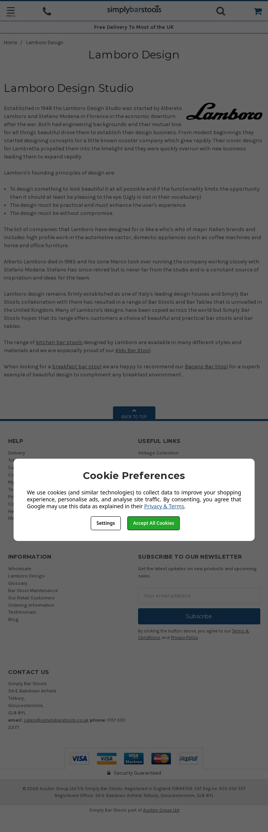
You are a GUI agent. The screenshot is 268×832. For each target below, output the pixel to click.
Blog (13, 619)
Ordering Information (31, 605)
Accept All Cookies (153, 523)
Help (13, 511)
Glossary (17, 583)
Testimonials (22, 612)
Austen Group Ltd (161, 810)
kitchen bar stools (59, 342)
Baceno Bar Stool (206, 366)
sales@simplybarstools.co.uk (56, 720)
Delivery (16, 453)
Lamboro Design (44, 42)
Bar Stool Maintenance (33, 590)
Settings (105, 523)
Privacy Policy (184, 637)
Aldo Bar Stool (132, 350)
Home (10, 42)
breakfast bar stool (76, 366)
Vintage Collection (158, 453)
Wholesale (19, 568)
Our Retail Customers (31, 598)
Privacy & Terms (164, 506)
